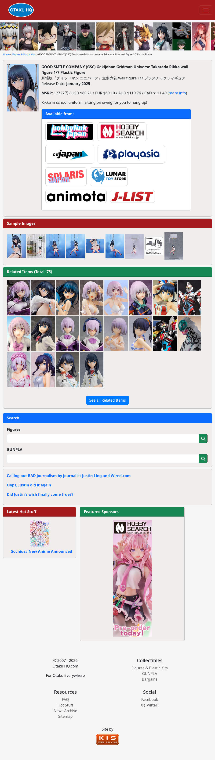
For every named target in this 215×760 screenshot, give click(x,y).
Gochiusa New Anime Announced (41, 551)
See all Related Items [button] (107, 400)
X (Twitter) (150, 705)
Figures (14, 429)
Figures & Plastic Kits (23, 54)
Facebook (149, 699)
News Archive (65, 710)
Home (6, 54)
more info (177, 93)
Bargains (149, 679)
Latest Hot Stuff (21, 511)
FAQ (65, 699)
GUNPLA (14, 449)
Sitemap (65, 716)
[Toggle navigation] (205, 10)
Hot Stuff (65, 705)
